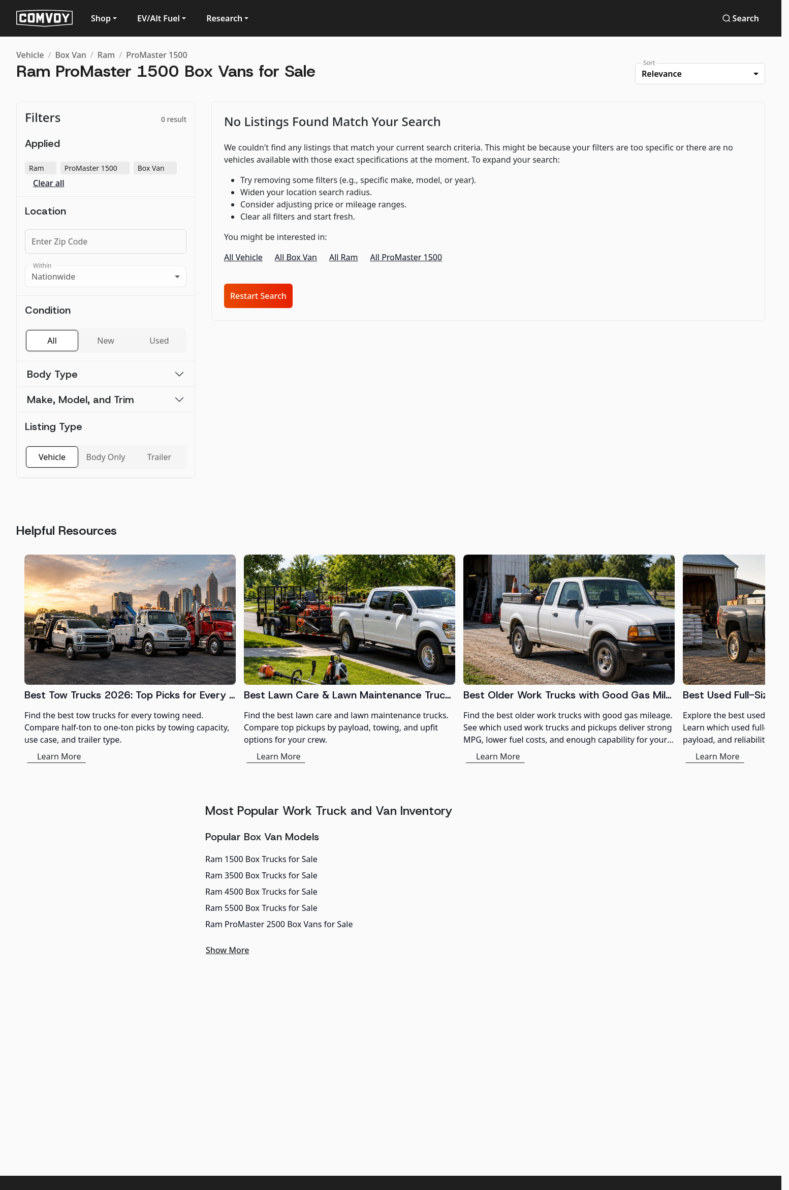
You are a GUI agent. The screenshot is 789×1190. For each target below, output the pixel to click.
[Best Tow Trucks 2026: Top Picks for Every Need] (130, 659)
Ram (106, 54)
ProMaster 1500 (156, 54)
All (51, 340)
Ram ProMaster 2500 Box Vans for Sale (279, 924)
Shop (101, 18)
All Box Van (296, 257)
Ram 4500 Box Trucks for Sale (261, 891)
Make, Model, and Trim (80, 399)
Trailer (159, 457)
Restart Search (258, 295)
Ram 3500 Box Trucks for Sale (261, 875)
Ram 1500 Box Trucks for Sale (261, 859)
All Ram (343, 257)
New (105, 340)
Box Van (70, 54)
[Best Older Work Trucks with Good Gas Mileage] (569, 659)
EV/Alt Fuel (158, 18)
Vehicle (30, 54)
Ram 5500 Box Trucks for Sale (261, 907)
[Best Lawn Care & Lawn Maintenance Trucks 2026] (349, 659)
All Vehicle (243, 257)
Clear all (49, 183)
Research (224, 18)
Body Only (105, 457)
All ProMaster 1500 (406, 257)
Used (159, 340)
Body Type (52, 374)
